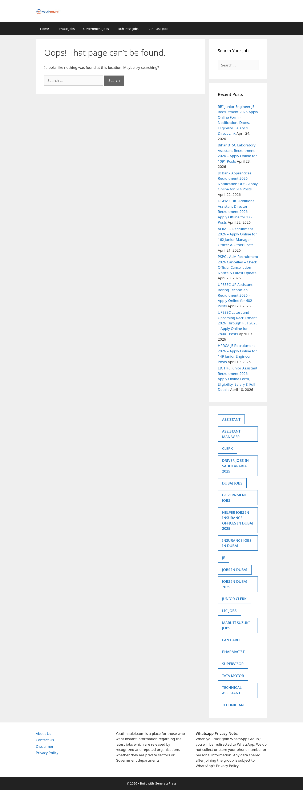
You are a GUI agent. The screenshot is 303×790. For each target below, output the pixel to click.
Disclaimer (44, 746)
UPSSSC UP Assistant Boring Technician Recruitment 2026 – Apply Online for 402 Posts (235, 295)
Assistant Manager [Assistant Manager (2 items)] (231, 434)
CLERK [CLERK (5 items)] (227, 448)
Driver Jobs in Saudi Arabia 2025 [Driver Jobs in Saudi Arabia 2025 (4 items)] (235, 466)
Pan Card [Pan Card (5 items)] (230, 639)
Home (44, 29)
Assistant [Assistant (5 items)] (231, 419)
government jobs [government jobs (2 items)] (234, 498)
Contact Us (45, 739)
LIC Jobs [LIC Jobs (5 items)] (229, 610)
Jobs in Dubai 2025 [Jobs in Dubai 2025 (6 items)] (234, 584)
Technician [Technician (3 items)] (233, 704)
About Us (43, 733)
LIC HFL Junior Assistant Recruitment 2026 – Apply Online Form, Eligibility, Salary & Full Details (237, 379)
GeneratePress (166, 783)
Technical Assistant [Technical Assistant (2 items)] (232, 690)
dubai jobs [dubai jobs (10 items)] (232, 483)
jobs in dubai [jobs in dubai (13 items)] (234, 569)
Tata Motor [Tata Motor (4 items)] (233, 675)
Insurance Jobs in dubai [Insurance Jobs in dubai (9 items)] (236, 543)
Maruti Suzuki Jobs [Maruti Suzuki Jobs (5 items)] (236, 625)
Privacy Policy (47, 752)
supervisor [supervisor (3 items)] (232, 663)
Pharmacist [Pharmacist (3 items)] (233, 651)
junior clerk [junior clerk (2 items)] (234, 598)
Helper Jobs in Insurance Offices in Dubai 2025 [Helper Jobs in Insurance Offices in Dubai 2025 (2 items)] (237, 520)
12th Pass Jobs (157, 29)
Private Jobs (66, 29)
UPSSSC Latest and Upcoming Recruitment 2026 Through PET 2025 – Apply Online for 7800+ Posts (238, 323)
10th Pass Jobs (127, 29)
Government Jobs (96, 29)
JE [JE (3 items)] (223, 557)
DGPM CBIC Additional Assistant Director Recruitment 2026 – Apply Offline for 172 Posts (236, 211)
